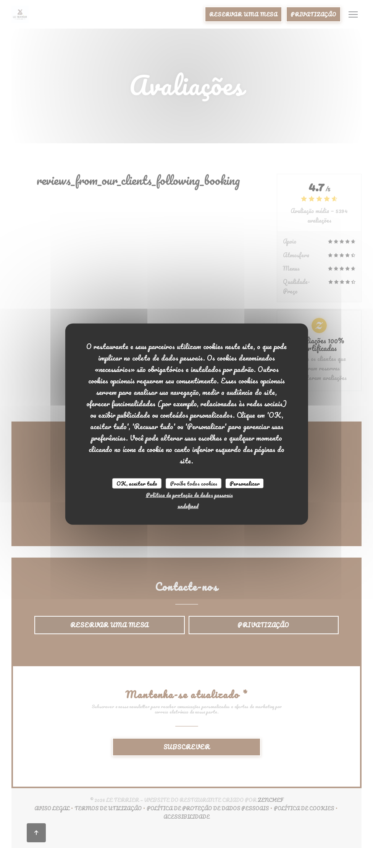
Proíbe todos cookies (193, 483)
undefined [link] (188, 506)
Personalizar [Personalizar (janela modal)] (244, 483)
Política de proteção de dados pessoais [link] (189, 495)
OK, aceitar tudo (136, 483)
